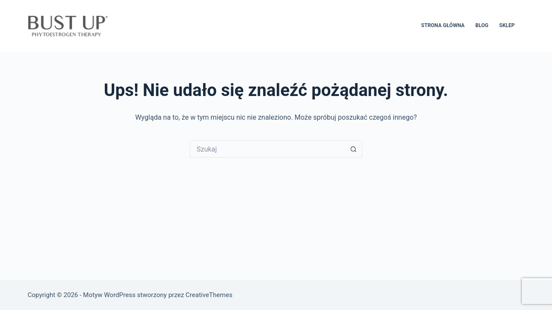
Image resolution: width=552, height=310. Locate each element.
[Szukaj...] (267, 149)
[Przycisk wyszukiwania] (353, 149)
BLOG (481, 25)
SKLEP (507, 25)
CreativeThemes (208, 295)
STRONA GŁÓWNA (443, 25)
